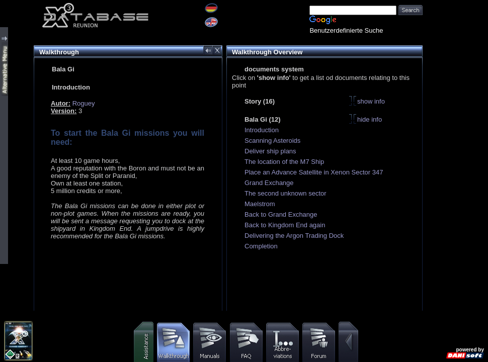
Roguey (83, 103)
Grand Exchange (269, 183)
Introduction (262, 130)
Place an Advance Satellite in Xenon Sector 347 (314, 172)
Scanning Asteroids (272, 140)
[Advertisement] (455, 31)
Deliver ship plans (270, 151)
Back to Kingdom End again (285, 225)
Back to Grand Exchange (281, 214)
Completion (261, 246)
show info (371, 101)
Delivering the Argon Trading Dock (294, 235)
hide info (369, 119)
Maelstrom (260, 204)
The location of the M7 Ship (284, 161)
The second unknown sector (286, 193)
